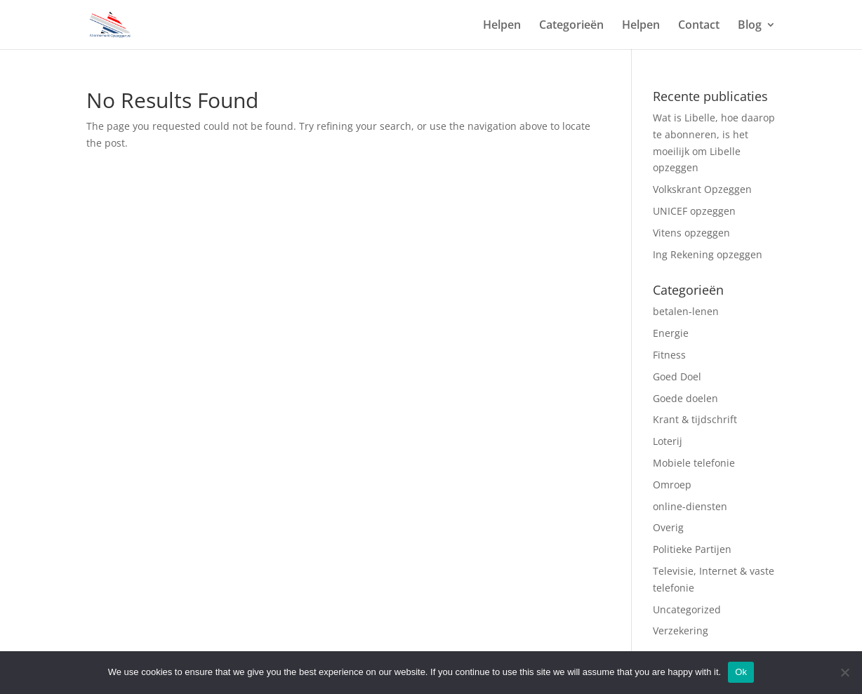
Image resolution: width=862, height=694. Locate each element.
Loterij (669, 441)
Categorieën (571, 26)
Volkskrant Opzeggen (702, 189)
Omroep (673, 484)
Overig (670, 527)
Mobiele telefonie (694, 462)
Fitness (671, 354)
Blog (750, 26)
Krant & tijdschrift (695, 419)
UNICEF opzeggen (694, 211)
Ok (741, 672)
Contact (699, 26)
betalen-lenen (686, 311)
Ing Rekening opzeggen (707, 254)
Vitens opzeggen (691, 232)
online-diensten (690, 506)
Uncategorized (687, 609)
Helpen (502, 26)
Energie (671, 333)
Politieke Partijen (692, 549)
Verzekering (682, 630)
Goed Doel (677, 376)
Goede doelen (685, 398)
